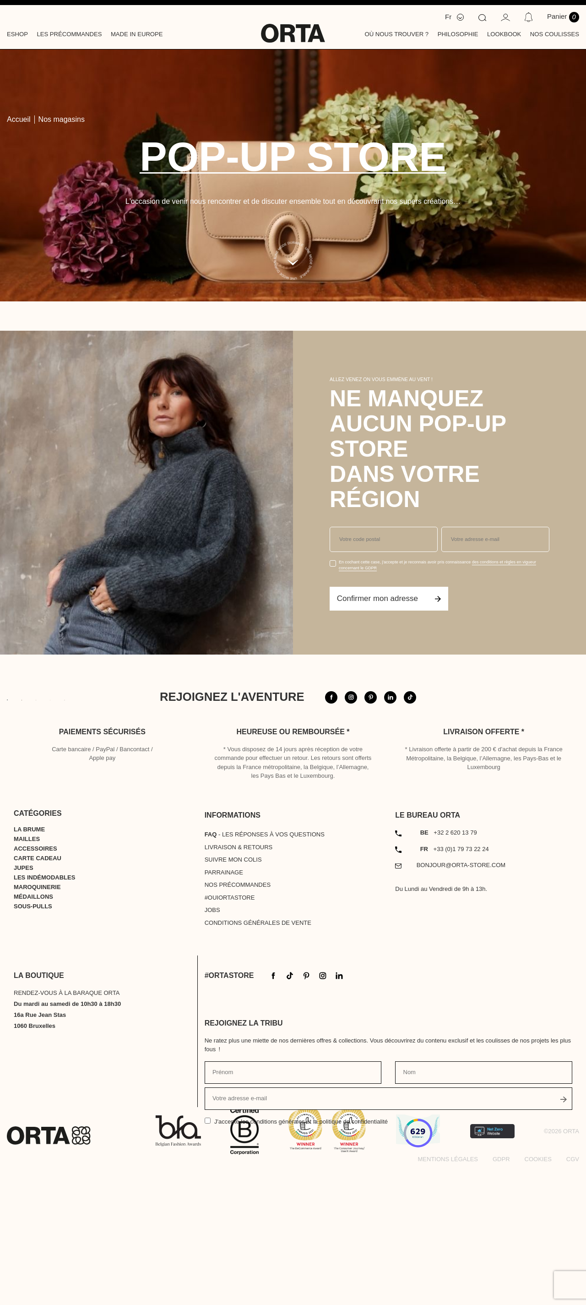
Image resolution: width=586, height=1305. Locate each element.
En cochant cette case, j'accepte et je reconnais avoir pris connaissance (437, 565)
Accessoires (35, 974)
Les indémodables (44, 1003)
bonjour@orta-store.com (461, 991)
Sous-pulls (33, 1032)
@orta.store (468, 717)
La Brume (29, 955)
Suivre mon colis (233, 985)
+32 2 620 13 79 (448, 958)
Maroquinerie (37, 1013)
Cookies (538, 1285)
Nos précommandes (238, 1010)
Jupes (23, 993)
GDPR (501, 1285)
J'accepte (301, 1248)
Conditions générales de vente (258, 1048)
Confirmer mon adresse (389, 598)
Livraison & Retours (239, 973)
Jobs (212, 1035)
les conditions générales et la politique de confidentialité (314, 1248)
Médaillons (33, 1022)
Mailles (27, 964)
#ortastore (537, 717)
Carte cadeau (37, 984)
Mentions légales (448, 1285)
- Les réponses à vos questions (265, 960)
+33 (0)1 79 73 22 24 (454, 975)
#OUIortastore (230, 1023)
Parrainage (224, 998)
